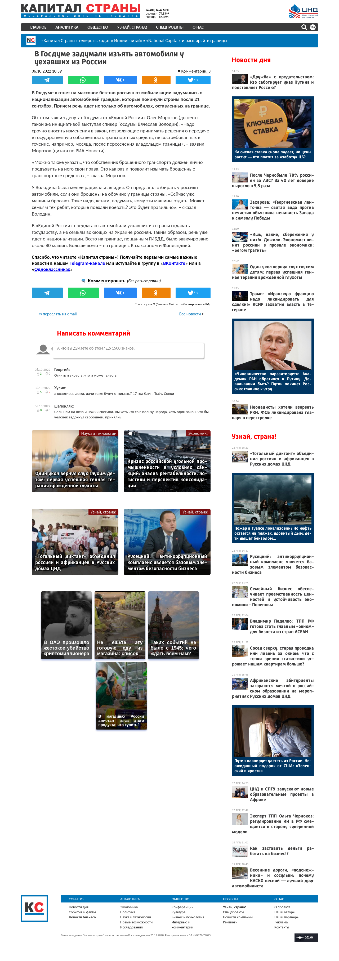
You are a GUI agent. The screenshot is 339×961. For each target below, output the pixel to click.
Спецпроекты (170, 27)
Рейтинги (230, 922)
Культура (178, 912)
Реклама (281, 922)
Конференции (183, 907)
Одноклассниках (52, 269)
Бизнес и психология (188, 917)
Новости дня (251, 60)
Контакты (281, 927)
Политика (127, 912)
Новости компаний (238, 917)
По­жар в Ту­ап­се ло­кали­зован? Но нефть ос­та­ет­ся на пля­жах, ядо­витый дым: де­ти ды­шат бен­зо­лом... (272, 533)
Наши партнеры (286, 917)
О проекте (282, 907)
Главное (38, 27)
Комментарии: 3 (196, 71)
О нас (198, 27)
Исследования (131, 927)
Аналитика (66, 27)
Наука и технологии (99, 433)
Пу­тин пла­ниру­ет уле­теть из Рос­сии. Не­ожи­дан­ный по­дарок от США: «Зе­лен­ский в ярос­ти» (272, 765)
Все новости (190, 313)
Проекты (230, 899)
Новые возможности (136, 922)
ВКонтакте (174, 263)
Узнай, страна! (132, 27)
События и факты (82, 912)
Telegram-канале (87, 263)
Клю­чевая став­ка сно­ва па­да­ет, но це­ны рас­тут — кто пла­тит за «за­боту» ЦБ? (272, 154)
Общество (97, 27)
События (76, 899)
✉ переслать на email (57, 313)
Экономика (198, 433)
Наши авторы (284, 912)
